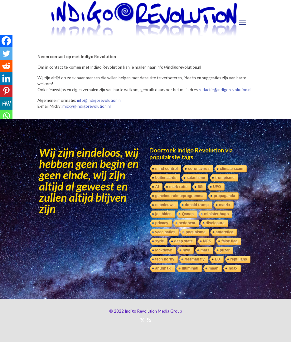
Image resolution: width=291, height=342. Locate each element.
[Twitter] (6, 53)
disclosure (215, 223)
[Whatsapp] (6, 116)
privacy (161, 223)
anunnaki (163, 268)
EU (217, 259)
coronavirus (199, 168)
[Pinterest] (6, 91)
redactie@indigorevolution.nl (225, 89)
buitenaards (166, 178)
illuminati (190, 268)
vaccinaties (165, 232)
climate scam (231, 168)
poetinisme (195, 232)
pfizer (225, 250)
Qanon (188, 214)
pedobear (187, 223)
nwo (186, 250)
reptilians (238, 259)
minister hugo (216, 214)
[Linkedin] (6, 78)
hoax (233, 268)
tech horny (164, 259)
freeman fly (195, 259)
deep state (183, 241)
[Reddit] (6, 66)
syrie (159, 241)
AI (157, 187)
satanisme (196, 178)
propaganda (224, 196)
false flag (229, 241)
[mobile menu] (242, 22)
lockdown (163, 250)
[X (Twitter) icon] (142, 320)
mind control (166, 168)
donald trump (197, 205)
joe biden (163, 214)
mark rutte (178, 187)
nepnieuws (165, 205)
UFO (217, 187)
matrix (224, 205)
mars (205, 250)
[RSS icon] (149, 320)
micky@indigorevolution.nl (86, 106)
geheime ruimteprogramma (179, 196)
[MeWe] (6, 103)
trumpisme (224, 178)
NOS (207, 241)
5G (200, 187)
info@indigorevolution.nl (99, 100)
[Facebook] (6, 41)
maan (213, 268)
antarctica (225, 232)
